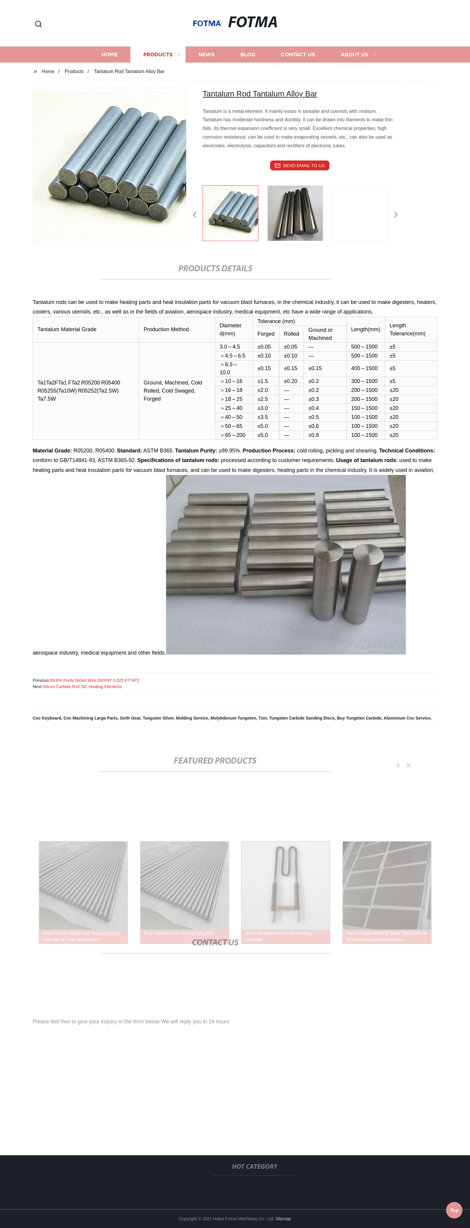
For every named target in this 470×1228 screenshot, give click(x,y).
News (206, 59)
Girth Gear (130, 718)
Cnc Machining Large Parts (91, 718)
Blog (247, 59)
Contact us (298, 59)
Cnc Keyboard (47, 718)
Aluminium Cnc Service (407, 718)
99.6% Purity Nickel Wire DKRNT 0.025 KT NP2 (94, 680)
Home (110, 59)
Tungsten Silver (158, 718)
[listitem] (235, 212)
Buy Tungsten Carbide (359, 718)
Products (158, 59)
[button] (38, 24)
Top (454, 1210)
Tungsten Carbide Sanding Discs (302, 718)
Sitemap (283, 1218)
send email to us (300, 166)
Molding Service (192, 718)
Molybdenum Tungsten (233, 718)
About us (354, 59)
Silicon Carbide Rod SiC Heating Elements (82, 686)
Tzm (262, 718)
